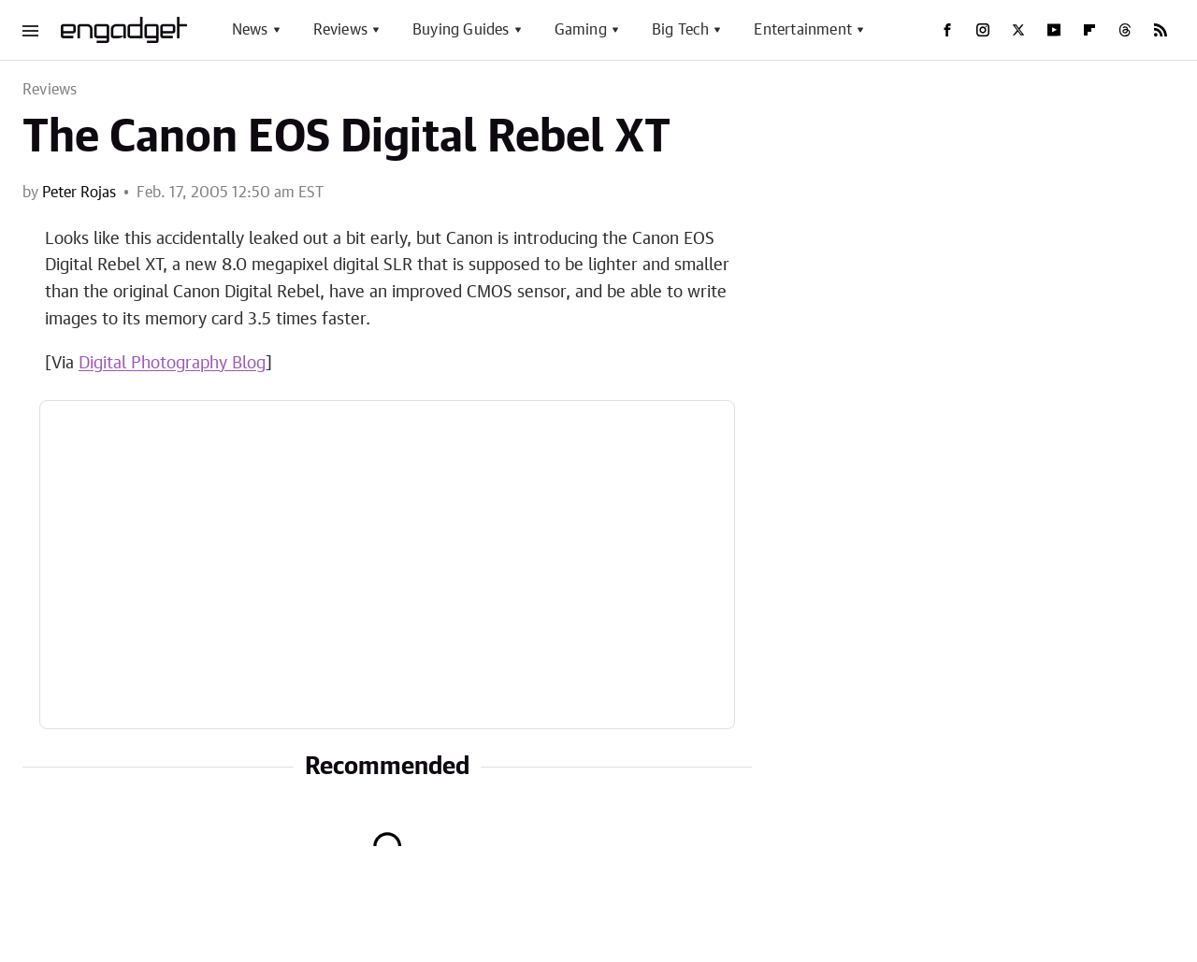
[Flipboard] (1089, 30)
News (250, 29)
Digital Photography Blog (172, 363)
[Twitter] (1018, 30)
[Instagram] (983, 30)
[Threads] (1125, 30)
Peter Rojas (79, 192)
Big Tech (681, 29)
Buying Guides (461, 29)
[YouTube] (1054, 30)
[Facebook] (947, 30)
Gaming (581, 29)
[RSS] (1161, 30)
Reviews (340, 29)
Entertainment (803, 29)
